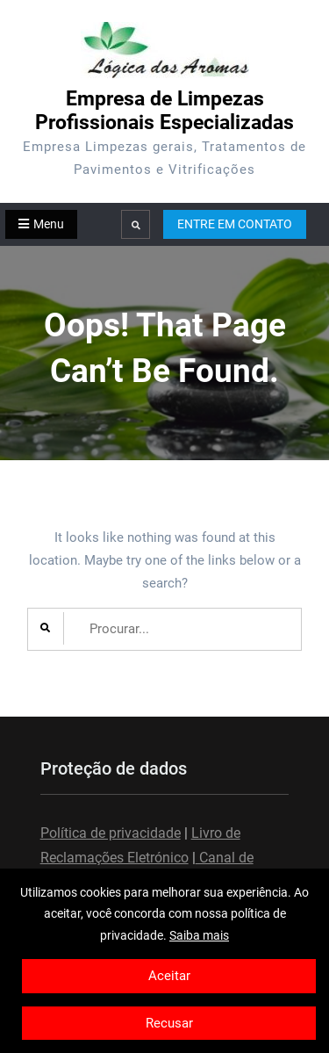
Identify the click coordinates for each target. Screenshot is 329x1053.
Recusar (169, 1023)
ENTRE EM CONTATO (234, 224)
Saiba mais (199, 935)
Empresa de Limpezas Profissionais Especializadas (164, 110)
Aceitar (169, 976)
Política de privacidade (110, 833)
